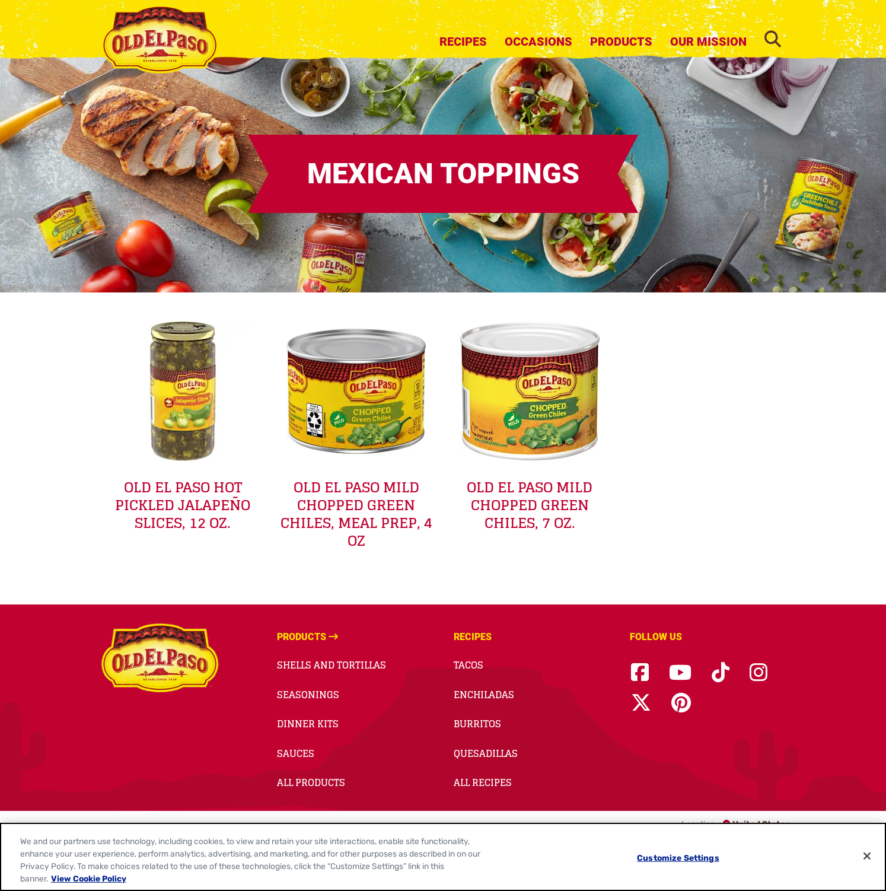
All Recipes (483, 782)
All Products (311, 782)
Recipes (463, 41)
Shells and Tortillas (331, 665)
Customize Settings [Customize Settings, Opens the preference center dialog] (678, 858)
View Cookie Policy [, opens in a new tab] (88, 878)
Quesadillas (486, 753)
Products (621, 41)
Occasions (538, 41)
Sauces (295, 753)
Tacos (468, 665)
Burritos (477, 723)
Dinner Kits (308, 723)
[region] (443, 857)
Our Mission (708, 41)
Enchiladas (484, 694)
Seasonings (308, 694)
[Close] (867, 856)
